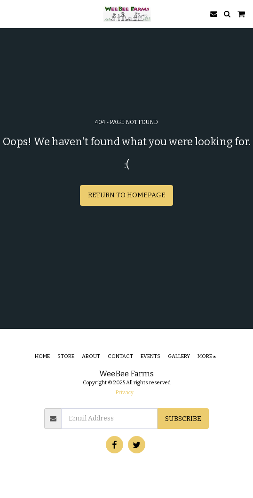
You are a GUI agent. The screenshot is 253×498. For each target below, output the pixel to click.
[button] (10, 14)
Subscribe (183, 419)
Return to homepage (127, 195)
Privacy (125, 392)
